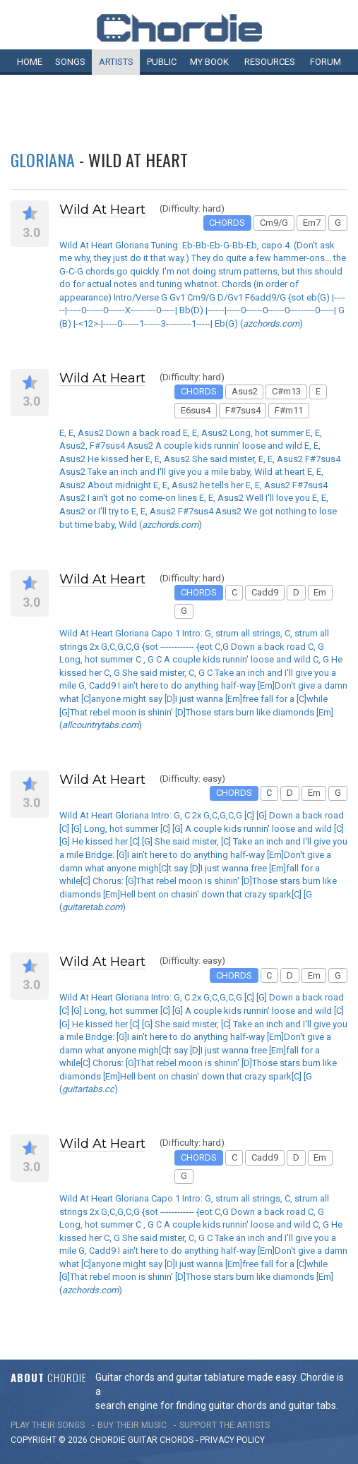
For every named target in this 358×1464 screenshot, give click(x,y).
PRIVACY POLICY (232, 1440)
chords (176, 1440)
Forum (325, 61)
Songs (70, 61)
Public (162, 61)
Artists (116, 61)
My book (209, 61)
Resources (269, 61)
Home (29, 61)
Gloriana (43, 159)
